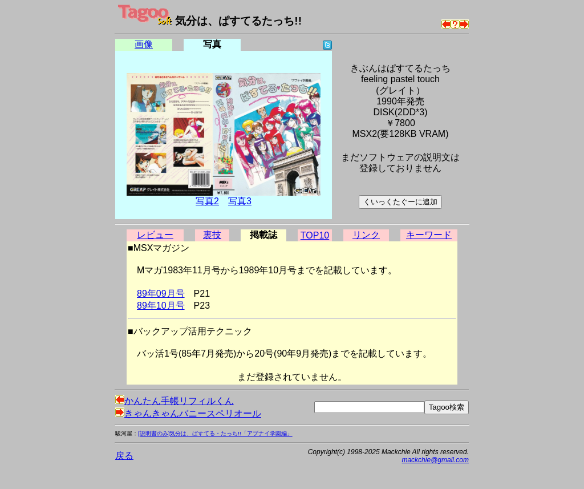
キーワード (429, 235)
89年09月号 (161, 293)
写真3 (240, 201)
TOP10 (315, 235)
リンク (366, 235)
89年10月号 (161, 305)
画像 (144, 44)
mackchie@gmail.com (435, 460)
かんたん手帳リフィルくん (174, 401)
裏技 (212, 235)
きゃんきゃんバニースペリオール (188, 413)
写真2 (207, 201)
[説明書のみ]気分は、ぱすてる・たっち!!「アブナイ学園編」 (215, 433)
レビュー (155, 235)
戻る (124, 455)
